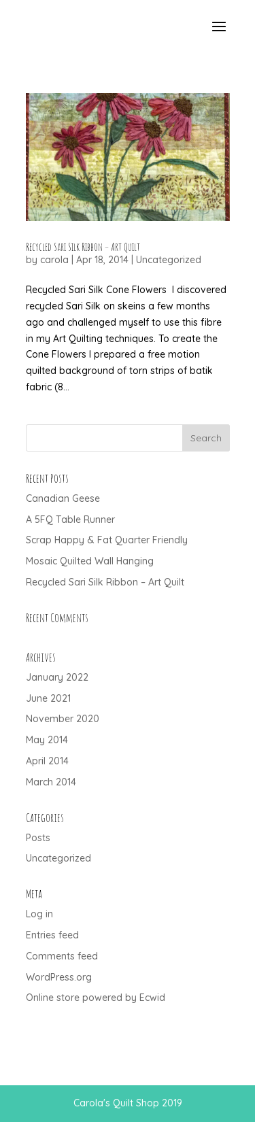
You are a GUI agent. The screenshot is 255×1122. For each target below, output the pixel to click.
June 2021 (48, 698)
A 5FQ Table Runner (70, 519)
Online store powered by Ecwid (95, 997)
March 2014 (51, 782)
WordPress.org (59, 977)
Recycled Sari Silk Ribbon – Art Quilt (83, 247)
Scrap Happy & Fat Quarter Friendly (107, 540)
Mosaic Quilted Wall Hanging (90, 561)
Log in (39, 914)
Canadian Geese (63, 498)
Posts (38, 838)
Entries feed (52, 935)
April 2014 (47, 761)
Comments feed (62, 956)
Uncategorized (168, 260)
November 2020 (62, 719)
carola (54, 260)
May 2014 (47, 740)
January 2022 (57, 677)
